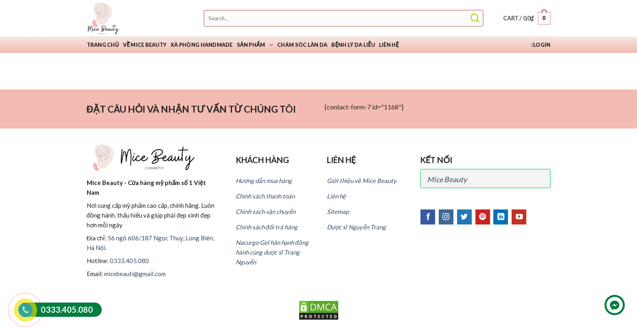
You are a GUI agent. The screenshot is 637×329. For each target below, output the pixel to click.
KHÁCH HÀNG (262, 160)
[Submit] (475, 18)
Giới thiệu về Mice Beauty (361, 180)
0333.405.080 (129, 260)
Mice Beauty (447, 179)
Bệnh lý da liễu (353, 44)
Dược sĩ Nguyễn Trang (356, 227)
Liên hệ (389, 44)
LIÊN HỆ (341, 160)
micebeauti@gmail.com (135, 273)
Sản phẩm (255, 45)
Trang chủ (103, 44)
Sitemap (338, 211)
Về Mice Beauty (144, 44)
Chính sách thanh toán (265, 196)
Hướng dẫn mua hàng (264, 180)
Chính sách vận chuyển (266, 211)
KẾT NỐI (436, 160)
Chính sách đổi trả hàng (267, 227)
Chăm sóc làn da (302, 44)
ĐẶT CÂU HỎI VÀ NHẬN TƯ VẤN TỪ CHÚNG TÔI (191, 109)
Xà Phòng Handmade (201, 44)
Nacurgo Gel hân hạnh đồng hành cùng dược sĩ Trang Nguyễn (272, 252)
